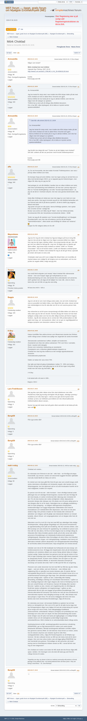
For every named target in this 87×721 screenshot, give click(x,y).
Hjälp (64, 718)
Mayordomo (13, 234)
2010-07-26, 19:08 (33, 330)
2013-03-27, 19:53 (33, 388)
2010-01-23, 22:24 (33, 166)
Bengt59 (11, 416)
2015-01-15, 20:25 (33, 416)
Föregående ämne (63, 47)
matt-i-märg (13, 465)
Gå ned (8, 53)
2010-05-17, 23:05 (33, 270)
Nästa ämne (75, 47)
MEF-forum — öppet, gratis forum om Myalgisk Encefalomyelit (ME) (26, 9)
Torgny (11, 270)
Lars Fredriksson (15, 389)
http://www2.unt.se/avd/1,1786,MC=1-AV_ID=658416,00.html (48, 71)
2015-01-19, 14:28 (33, 440)
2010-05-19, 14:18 (33, 297)
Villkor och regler (71, 718)
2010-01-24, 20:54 (33, 234)
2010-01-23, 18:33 (33, 116)
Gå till (52, 706)
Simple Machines (19, 718)
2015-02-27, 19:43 (33, 670)
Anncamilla (12, 59)
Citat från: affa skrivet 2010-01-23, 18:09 (43, 120)
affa (9, 86)
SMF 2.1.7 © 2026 (9, 718)
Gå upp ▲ (80, 718)
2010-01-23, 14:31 (33, 59)
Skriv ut (77, 53)
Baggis (11, 297)
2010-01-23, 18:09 (33, 86)
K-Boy (10, 331)
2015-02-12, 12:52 (33, 465)
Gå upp (8, 693)
